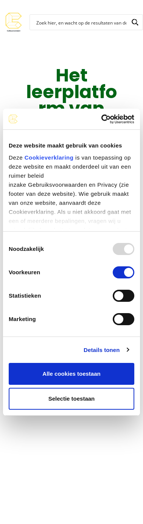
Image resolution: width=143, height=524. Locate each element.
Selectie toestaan (71, 398)
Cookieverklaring (49, 157)
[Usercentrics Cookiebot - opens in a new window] (102, 119)
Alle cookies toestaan (71, 373)
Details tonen (102, 350)
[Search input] (81, 22)
